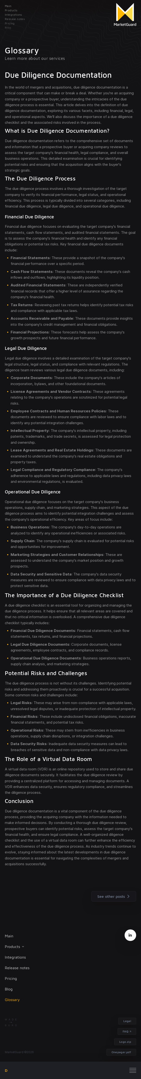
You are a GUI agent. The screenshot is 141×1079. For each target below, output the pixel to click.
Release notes (17, 968)
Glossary (12, 999)
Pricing (11, 978)
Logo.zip (125, 1042)
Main (9, 936)
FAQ (125, 1031)
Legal (127, 1021)
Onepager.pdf (121, 1052)
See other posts (114, 896)
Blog (9, 989)
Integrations (15, 957)
